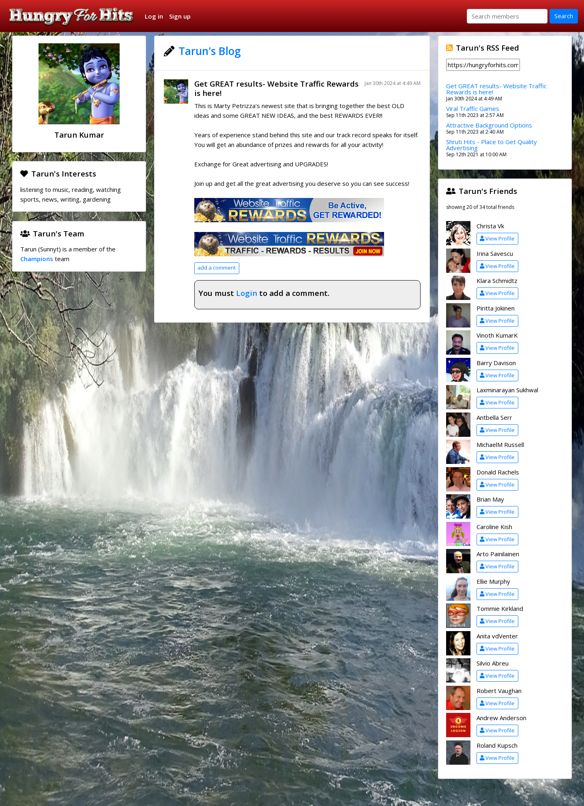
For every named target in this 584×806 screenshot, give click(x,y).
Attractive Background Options (489, 125)
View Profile (497, 238)
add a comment (217, 267)
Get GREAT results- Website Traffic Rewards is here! (276, 88)
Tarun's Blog (209, 51)
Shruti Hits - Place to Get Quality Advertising (491, 145)
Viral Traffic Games (472, 108)
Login (246, 293)
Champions (36, 259)
